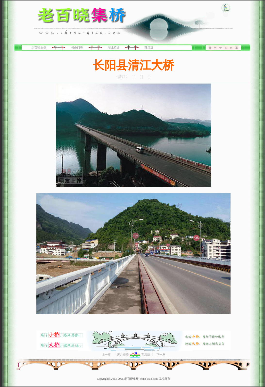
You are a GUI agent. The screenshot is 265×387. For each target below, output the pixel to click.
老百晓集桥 (39, 47)
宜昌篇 (148, 47)
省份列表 (77, 47)
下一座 (161, 354)
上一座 (106, 354)
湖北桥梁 (113, 47)
